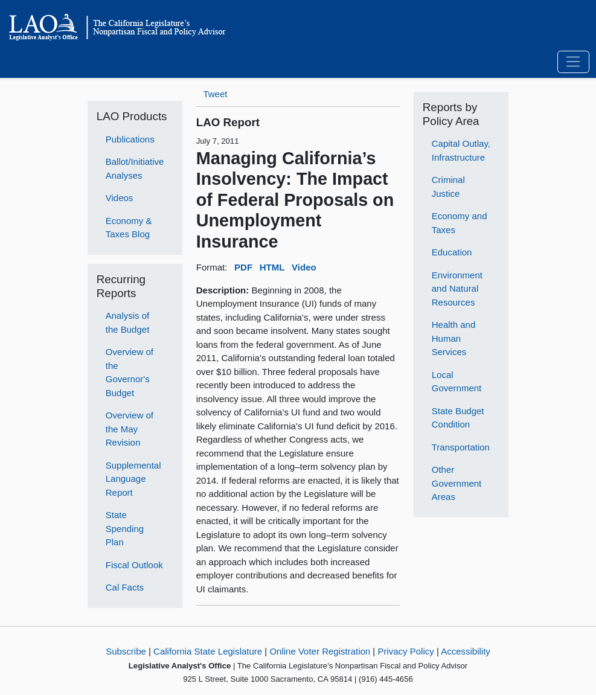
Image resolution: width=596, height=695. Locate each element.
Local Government (457, 382)
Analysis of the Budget (128, 322)
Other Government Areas (457, 483)
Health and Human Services (454, 338)
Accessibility (465, 651)
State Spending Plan (125, 528)
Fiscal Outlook (134, 565)
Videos (119, 198)
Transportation (461, 447)
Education (452, 252)
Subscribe (126, 651)
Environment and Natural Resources (457, 288)
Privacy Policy (405, 651)
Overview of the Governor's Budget (129, 372)
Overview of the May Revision (129, 428)
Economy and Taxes (459, 223)
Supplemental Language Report (133, 479)
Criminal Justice (448, 187)
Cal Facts (125, 587)
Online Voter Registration (319, 651)
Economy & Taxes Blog (129, 228)
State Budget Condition (458, 418)
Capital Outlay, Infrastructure (461, 150)
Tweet (215, 94)
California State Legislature (207, 651)
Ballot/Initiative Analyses (135, 168)
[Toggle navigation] (573, 62)
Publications (130, 139)
